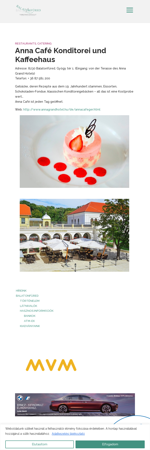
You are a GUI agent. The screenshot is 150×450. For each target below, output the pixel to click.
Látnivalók (28, 305)
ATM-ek (29, 321)
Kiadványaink (30, 326)
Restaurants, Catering (33, 43)
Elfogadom (110, 444)
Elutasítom (39, 444)
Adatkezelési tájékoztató (68, 433)
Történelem (29, 300)
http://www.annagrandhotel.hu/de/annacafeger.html (61, 109)
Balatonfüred (27, 295)
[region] (75, 437)
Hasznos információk (36, 310)
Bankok (29, 315)
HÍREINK (21, 290)
